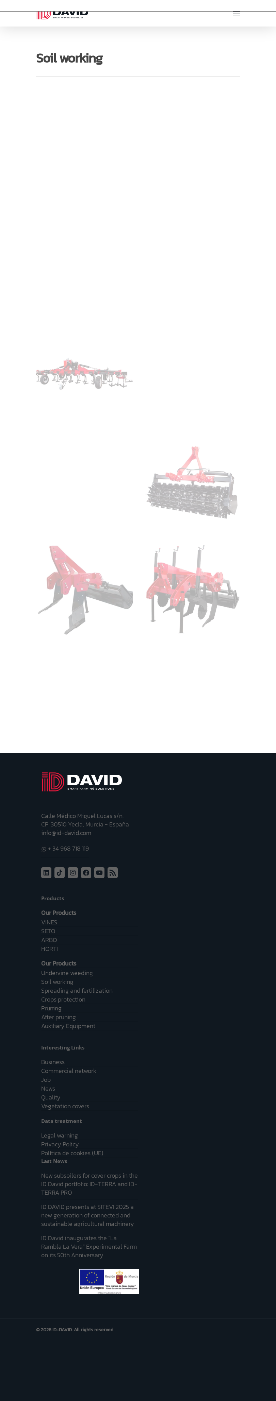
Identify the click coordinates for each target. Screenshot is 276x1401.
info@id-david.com (66, 832)
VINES (49, 922)
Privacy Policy (60, 1144)
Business (53, 1062)
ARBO (49, 940)
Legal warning (59, 1135)
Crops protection (63, 999)
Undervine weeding (67, 973)
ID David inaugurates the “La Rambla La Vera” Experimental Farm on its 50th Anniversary (89, 1246)
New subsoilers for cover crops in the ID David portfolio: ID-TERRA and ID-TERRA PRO (89, 1184)
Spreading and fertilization (77, 990)
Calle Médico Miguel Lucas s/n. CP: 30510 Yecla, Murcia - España (85, 820)
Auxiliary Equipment (68, 1026)
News (48, 1088)
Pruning (51, 1008)
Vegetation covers (65, 1106)
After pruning (58, 1017)
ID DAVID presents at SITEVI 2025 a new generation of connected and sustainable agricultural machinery (87, 1215)
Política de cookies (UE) (72, 1153)
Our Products (58, 912)
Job (46, 1079)
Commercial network (68, 1070)
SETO (48, 931)
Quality (51, 1097)
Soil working (57, 981)
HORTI (49, 948)
